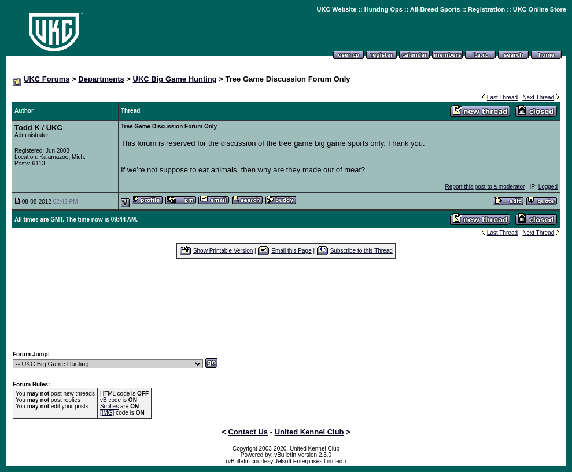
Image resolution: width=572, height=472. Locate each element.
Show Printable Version (223, 251)
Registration (486, 9)
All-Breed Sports (435, 9)
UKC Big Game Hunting (175, 79)
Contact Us (248, 431)
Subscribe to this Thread (361, 251)
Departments (101, 79)
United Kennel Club (309, 431)
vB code (110, 400)
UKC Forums (46, 79)
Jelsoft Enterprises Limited (308, 461)
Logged (548, 186)
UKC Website (336, 9)
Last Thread (502, 97)
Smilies (109, 406)
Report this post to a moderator (485, 186)
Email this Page (291, 251)
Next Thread (538, 97)
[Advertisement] (286, 304)
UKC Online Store (539, 9)
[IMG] (107, 413)
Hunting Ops (383, 9)
